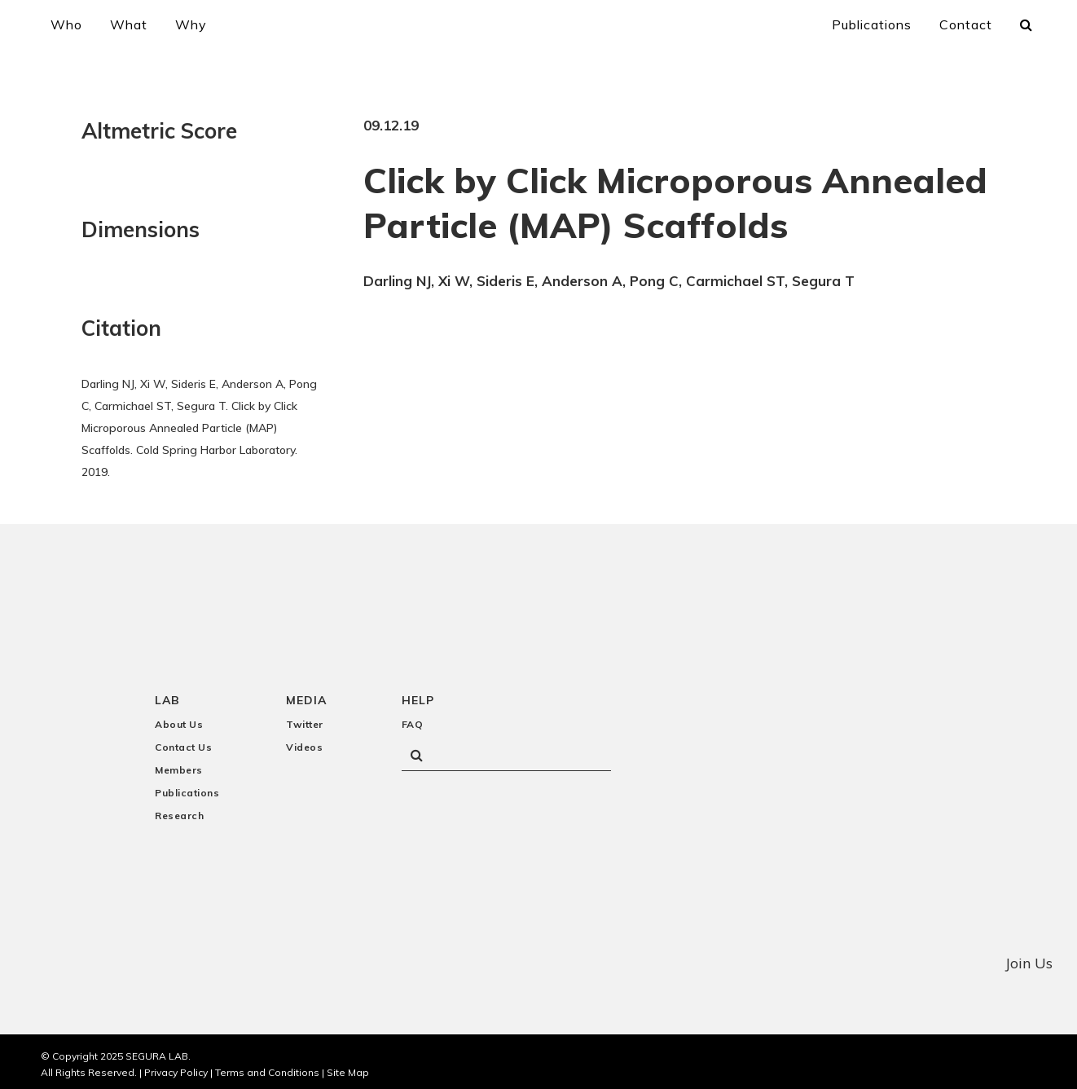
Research (179, 811)
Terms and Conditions (267, 1066)
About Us (179, 719)
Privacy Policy (176, 1066)
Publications (187, 788)
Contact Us (183, 742)
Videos (304, 742)
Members (179, 765)
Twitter (304, 719)
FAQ (413, 719)
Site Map (348, 1066)
